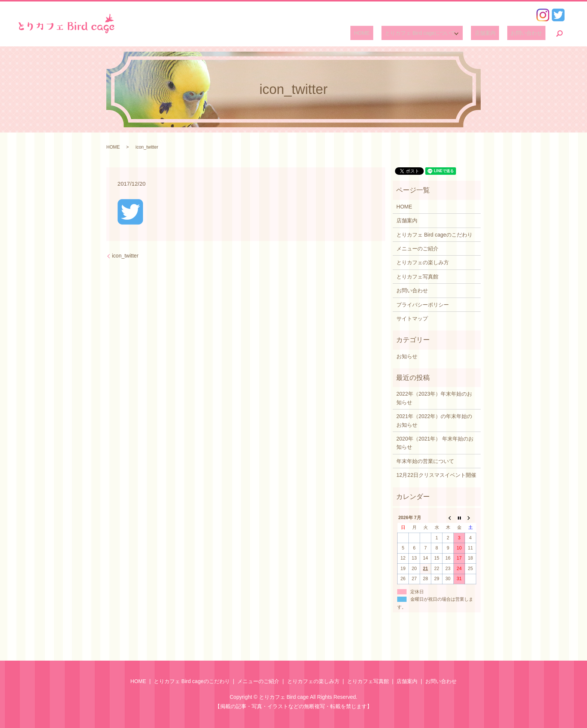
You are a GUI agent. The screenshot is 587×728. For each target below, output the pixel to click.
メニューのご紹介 (417, 249)
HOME (379, 33)
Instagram (542, 15)
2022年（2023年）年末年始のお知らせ (434, 398)
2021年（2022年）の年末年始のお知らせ (434, 420)
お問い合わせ (529, 33)
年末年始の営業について (425, 461)
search (559, 33)
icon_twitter (125, 256)
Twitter (558, 15)
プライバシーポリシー (422, 305)
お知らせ (406, 356)
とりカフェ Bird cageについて (430, 33)
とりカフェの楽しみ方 (422, 262)
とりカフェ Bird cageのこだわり (434, 235)
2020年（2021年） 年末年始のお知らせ (435, 443)
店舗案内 (495, 33)
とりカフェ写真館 (417, 277)
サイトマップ (412, 319)
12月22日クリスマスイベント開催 (436, 475)
